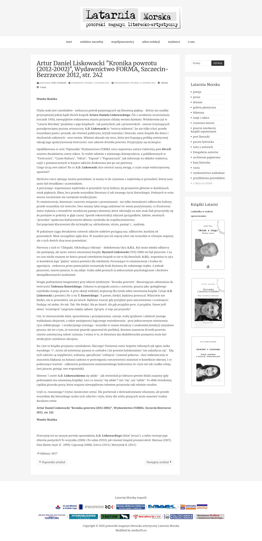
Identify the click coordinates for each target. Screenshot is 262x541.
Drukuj (163, 83)
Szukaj (217, 63)
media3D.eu (139, 530)
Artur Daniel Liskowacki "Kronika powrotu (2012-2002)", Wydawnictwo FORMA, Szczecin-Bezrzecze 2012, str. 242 (102, 69)
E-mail (41, 87)
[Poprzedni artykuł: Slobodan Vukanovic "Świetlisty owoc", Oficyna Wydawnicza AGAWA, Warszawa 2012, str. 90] (52, 462)
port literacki (58, 83)
